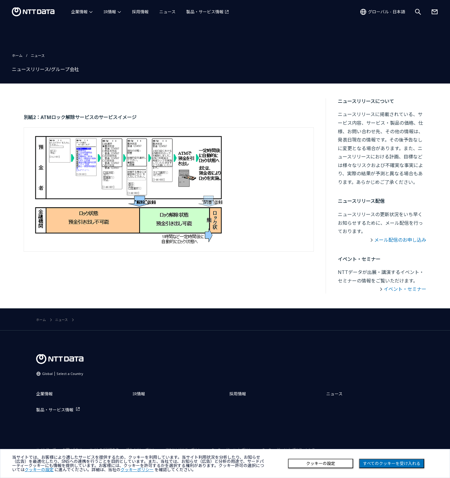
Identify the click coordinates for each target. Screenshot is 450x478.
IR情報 (110, 12)
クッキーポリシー (137, 469)
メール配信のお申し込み (400, 240)
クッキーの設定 (320, 463)
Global (62, 373)
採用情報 (140, 12)
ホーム (17, 55)
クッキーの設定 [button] (39, 469)
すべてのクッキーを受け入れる (391, 463)
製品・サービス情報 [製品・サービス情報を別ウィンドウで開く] (205, 12)
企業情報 (79, 12)
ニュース (167, 12)
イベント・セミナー (405, 289)
